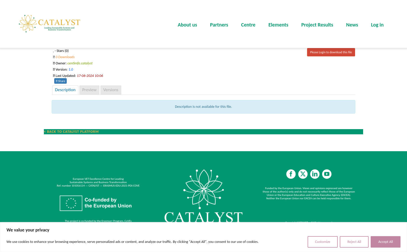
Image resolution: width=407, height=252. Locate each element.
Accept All (385, 242)
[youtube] (326, 174)
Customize (322, 242)
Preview (89, 89)
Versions (110, 89)
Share (60, 81)
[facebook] (291, 174)
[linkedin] (315, 174)
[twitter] (303, 174)
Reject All (354, 242)
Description (65, 89)
